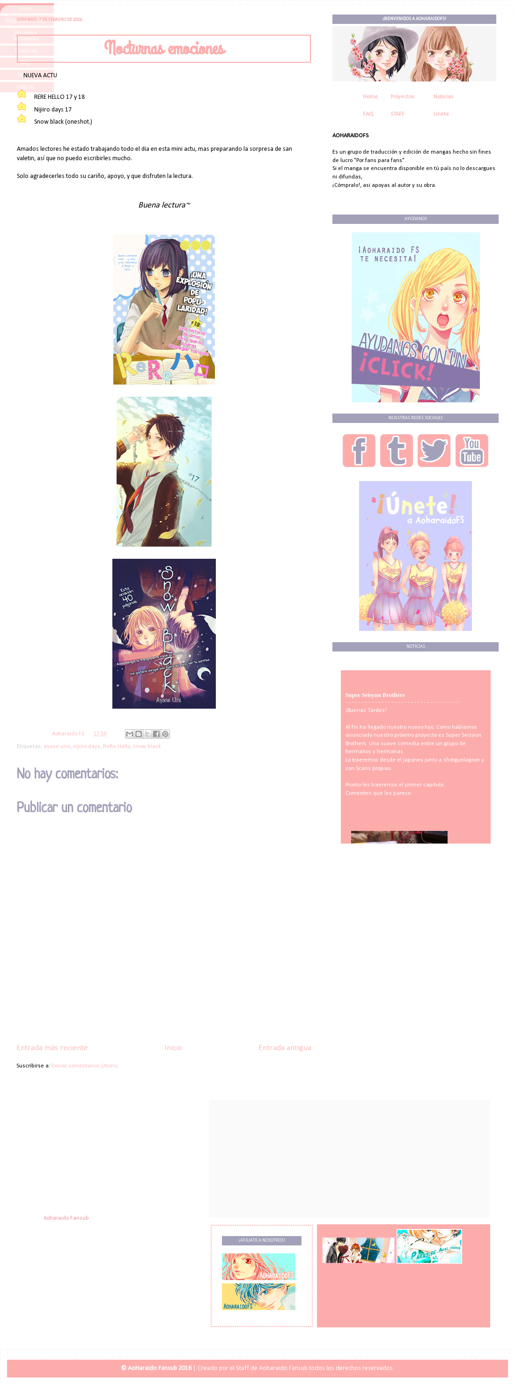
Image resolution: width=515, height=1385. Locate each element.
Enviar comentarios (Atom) (85, 1066)
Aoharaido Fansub (66, 1218)
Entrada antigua (284, 1048)
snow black (147, 746)
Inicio (173, 1048)
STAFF (397, 114)
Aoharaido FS (69, 734)
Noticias (444, 97)
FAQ (368, 114)
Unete (441, 114)
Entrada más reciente (52, 1048)
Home (370, 97)
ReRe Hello (116, 746)
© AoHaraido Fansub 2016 (156, 1368)
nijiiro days (86, 746)
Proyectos (402, 97)
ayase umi (57, 746)
